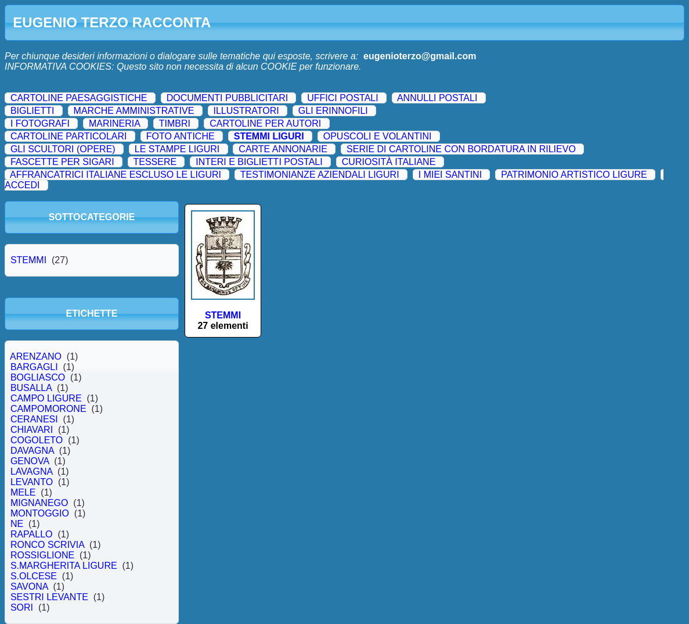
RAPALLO (31, 534)
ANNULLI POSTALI (437, 98)
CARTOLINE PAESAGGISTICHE (78, 98)
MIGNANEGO (39, 503)
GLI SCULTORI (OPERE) (63, 149)
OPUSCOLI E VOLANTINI (377, 136)
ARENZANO (36, 356)
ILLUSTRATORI (246, 111)
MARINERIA (114, 123)
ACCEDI (22, 185)
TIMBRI (174, 123)
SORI (21, 607)
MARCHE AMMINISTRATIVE (134, 111)
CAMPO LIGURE (45, 398)
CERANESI (34, 419)
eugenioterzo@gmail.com (419, 56)
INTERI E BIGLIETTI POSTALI (259, 162)
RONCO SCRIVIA (47, 545)
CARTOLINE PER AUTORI (265, 123)
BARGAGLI (34, 367)
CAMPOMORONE (48, 409)
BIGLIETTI (32, 111)
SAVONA (29, 586)
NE (16, 524)
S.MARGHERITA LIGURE (63, 566)
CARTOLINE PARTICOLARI (68, 136)
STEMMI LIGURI (269, 136)
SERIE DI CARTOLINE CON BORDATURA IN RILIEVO (461, 149)
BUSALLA (31, 388)
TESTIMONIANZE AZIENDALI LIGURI (319, 175)
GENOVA (29, 461)
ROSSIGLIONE (42, 555)
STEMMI (28, 260)
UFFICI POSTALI (342, 98)
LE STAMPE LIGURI (177, 149)
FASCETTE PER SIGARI (62, 162)
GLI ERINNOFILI (333, 111)
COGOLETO (36, 440)
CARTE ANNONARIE (283, 149)
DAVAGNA (32, 451)
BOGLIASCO (37, 377)
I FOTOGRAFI (40, 123)
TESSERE (154, 162)
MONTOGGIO (39, 513)
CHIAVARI (31, 430)
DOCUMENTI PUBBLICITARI (227, 98)
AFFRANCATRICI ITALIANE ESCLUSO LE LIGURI (115, 175)
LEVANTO (31, 482)
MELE (23, 492)
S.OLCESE (33, 576)
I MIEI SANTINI (450, 175)
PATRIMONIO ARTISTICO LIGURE (574, 175)
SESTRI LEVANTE (49, 597)
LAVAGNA (31, 471)
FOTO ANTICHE (180, 136)
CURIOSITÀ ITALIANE (389, 162)
